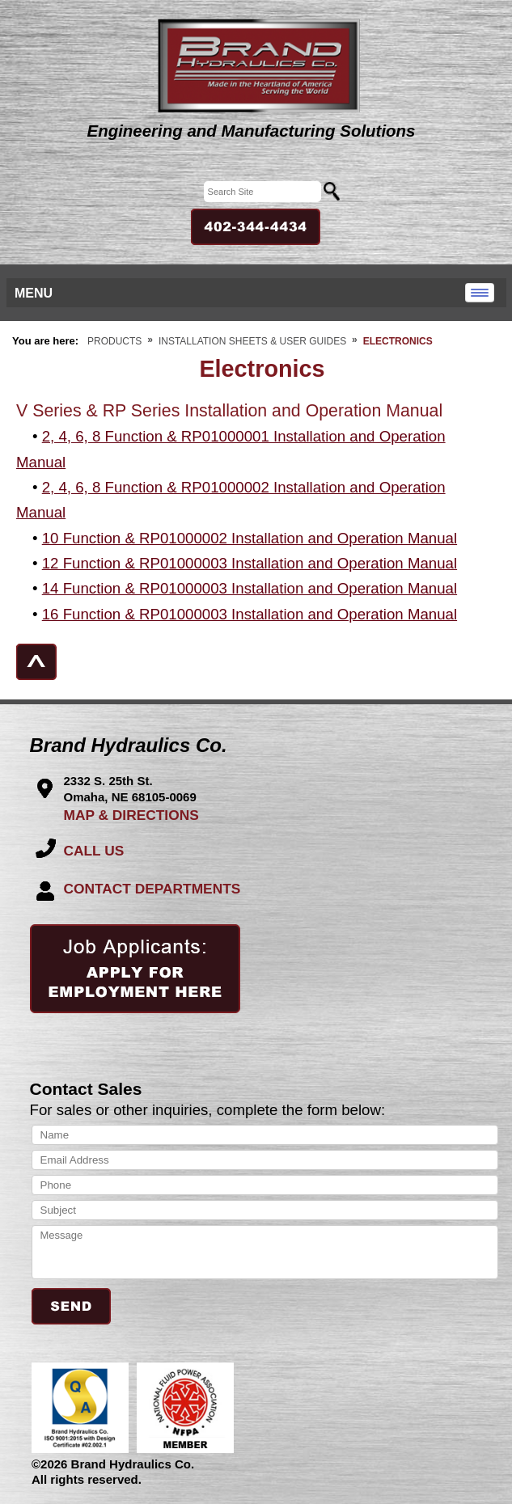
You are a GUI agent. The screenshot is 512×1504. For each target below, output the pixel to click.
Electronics (398, 341)
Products (114, 341)
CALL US (94, 851)
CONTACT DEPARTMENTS (152, 889)
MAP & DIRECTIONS (131, 815)
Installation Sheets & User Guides (252, 341)
